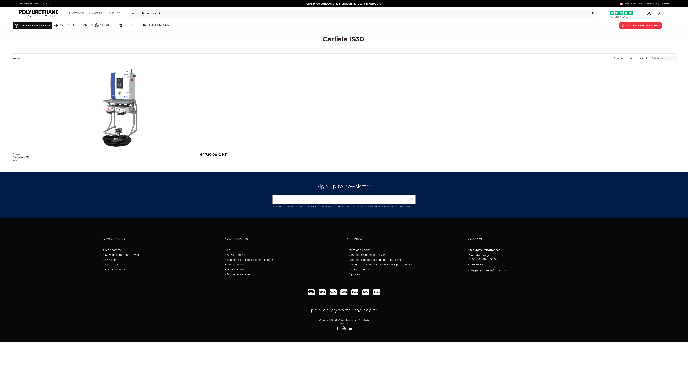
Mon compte (113, 250)
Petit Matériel (235, 269)
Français (627, 3)
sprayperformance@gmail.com (488, 270)
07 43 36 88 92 (477, 264)
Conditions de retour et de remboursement (376, 259)
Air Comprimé (236, 254)
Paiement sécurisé (361, 269)
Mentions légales (648, 3)
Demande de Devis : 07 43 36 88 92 (36, 3)
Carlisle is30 (21, 157)
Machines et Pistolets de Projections (250, 259)
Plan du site (112, 264)
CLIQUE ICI (375, 4)
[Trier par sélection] (659, 58)
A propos (354, 274)
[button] (30, 25)
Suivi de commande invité (122, 254)
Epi (229, 250)
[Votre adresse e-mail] (340, 199)
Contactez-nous (115, 269)
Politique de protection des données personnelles (381, 264)
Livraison (665, 3)
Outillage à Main (237, 264)
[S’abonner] (411, 199)
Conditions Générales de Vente (368, 254)
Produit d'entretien (239, 274)
